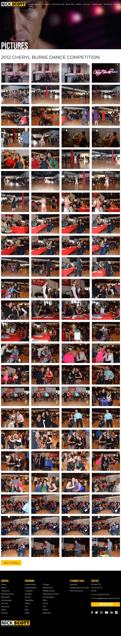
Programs (46, 4)
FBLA (45, 600)
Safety (27, 603)
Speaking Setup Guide (79, 588)
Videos (79, 4)
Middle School (49, 591)
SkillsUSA (47, 613)
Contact (116, 4)
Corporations (30, 585)
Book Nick (70, 4)
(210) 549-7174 (100, 595)
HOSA (45, 610)
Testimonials (97, 4)
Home (31, 4)
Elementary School (51, 594)
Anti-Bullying (48, 597)
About (38, 4)
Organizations (31, 588)
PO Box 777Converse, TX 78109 (96, 588)
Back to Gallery (11, 563)
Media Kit (74, 585)
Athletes (28, 594)
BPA (26, 610)
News (3, 610)
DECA (27, 613)
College (46, 585)
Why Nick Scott (76, 591)
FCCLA (45, 603)
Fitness (28, 597)
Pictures (86, 4)
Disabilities (29, 600)
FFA (44, 607)
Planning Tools (58, 4)
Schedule (108, 4)
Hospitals (29, 591)
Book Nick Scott (105, 604)
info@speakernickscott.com (105, 598)
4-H (26, 607)
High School (48, 588)
